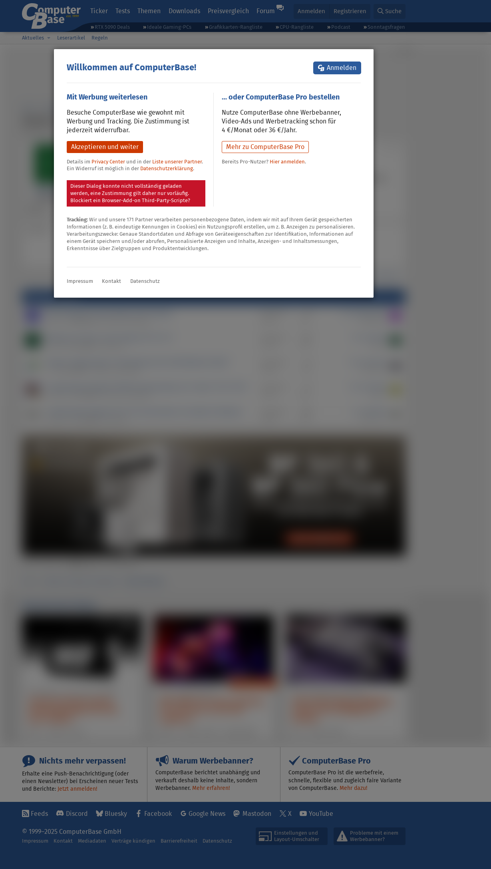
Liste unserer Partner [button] (177, 161)
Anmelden (341, 67)
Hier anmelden (287, 161)
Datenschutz (145, 281)
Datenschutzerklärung (166, 168)
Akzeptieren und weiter (105, 146)
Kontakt (111, 281)
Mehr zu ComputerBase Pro (265, 146)
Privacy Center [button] (108, 161)
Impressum (80, 281)
